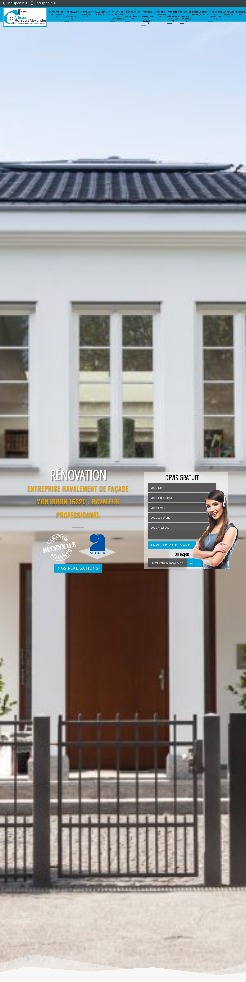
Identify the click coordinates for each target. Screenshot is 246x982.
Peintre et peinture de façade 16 (147, 17)
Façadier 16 (240, 13)
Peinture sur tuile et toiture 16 (186, 16)
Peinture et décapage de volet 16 (173, 16)
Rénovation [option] (78, 475)
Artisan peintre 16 (228, 14)
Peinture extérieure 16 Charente (118, 15)
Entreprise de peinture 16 (216, 15)
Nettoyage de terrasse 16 (72, 15)
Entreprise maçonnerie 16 (56, 14)
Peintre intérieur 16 (160, 14)
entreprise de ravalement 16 (133, 15)
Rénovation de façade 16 (200, 13)
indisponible (15, 3)
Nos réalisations (78, 568)
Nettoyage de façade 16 (87, 14)
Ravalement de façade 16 (102, 13)
